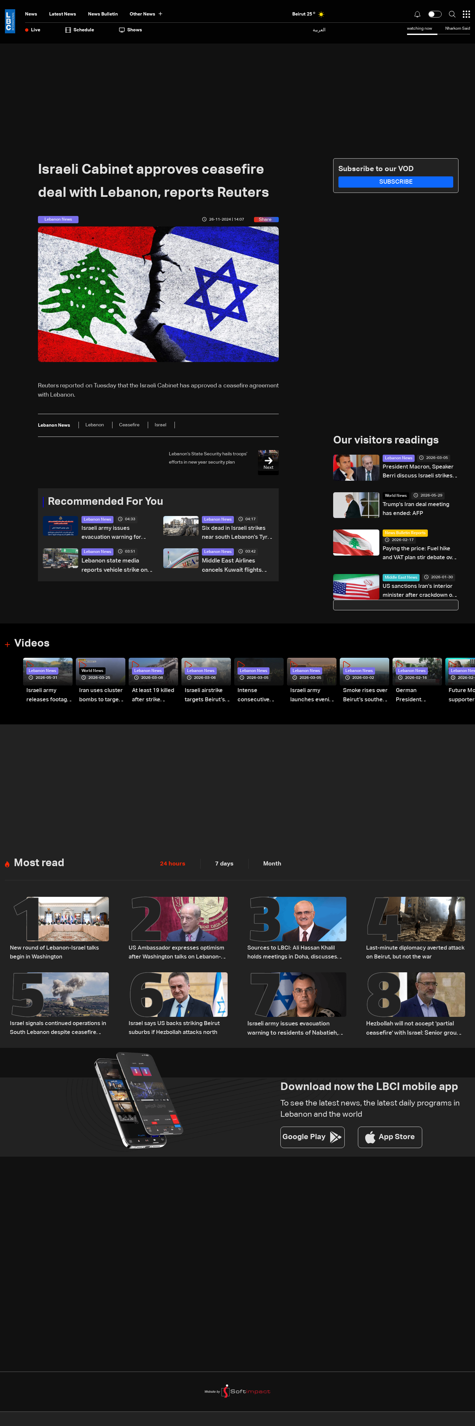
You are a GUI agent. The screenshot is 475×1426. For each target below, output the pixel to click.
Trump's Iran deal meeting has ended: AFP (418, 509)
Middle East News (401, 579)
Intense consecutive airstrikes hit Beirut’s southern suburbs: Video (258, 698)
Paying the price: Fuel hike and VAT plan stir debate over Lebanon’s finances (417, 555)
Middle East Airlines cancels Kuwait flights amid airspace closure (232, 567)
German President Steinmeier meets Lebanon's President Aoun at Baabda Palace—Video (416, 698)
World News (396, 496)
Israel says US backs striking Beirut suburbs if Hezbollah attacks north (177, 1030)
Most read (39, 865)
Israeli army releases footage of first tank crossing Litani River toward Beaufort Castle (49, 698)
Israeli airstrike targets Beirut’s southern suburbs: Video (206, 698)
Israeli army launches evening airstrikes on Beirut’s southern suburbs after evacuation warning (309, 698)
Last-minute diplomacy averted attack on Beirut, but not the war (410, 954)
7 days (224, 866)
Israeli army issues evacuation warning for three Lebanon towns (112, 534)
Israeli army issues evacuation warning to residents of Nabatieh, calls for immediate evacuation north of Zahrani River (292, 1031)
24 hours (172, 866)
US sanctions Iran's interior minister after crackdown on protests (419, 593)
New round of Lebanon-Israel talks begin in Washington (57, 954)
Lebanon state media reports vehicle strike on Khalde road (114, 567)
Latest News (62, 14)
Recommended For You (105, 502)
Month (272, 866)
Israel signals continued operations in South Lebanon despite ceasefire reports (58, 1031)
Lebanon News (97, 520)
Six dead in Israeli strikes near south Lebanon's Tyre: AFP (235, 534)
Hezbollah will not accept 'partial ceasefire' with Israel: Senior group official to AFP (413, 1031)
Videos (31, 646)
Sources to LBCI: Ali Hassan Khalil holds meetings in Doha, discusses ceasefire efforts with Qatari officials (294, 955)
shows (130, 30)
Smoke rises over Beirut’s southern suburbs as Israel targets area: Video (361, 698)
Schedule (79, 30)
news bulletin (103, 14)
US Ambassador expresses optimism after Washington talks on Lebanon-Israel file (177, 955)
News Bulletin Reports (405, 534)
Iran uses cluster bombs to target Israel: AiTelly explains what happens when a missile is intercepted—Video (101, 698)
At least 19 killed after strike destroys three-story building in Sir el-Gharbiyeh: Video (154, 698)
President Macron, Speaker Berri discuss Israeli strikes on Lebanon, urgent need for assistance (420, 472)
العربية (319, 29)
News (31, 14)
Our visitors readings (386, 441)
